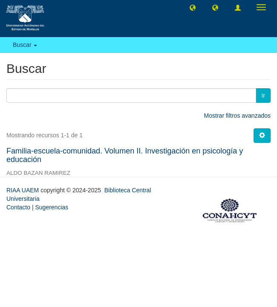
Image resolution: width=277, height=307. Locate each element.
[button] (192, 7)
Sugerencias (51, 207)
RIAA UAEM (23, 190)
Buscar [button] (25, 44)
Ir (263, 95)
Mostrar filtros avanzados (237, 115)
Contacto (18, 207)
